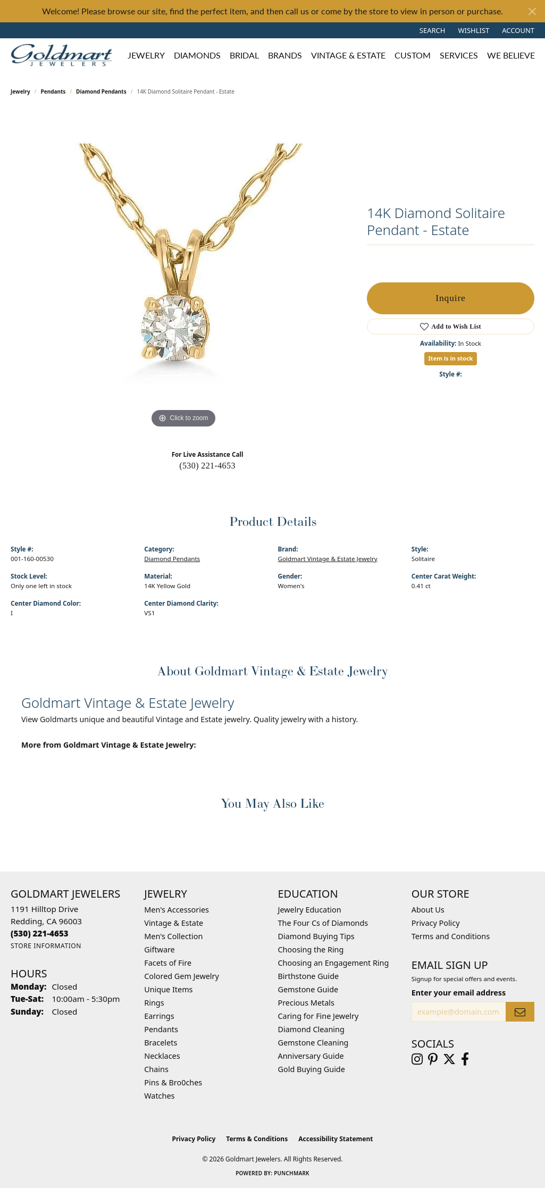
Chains (156, 1069)
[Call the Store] (40, 933)
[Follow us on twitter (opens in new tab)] (449, 1059)
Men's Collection (173, 936)
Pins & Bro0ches (173, 1082)
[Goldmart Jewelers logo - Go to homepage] (64, 55)
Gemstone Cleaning (313, 1043)
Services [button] (459, 55)
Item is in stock (451, 358)
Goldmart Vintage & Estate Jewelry (328, 559)
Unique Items (168, 989)
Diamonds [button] (197, 55)
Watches (159, 1096)
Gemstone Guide (308, 989)
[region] (183, 271)
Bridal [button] (244, 55)
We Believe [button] (511, 55)
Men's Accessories (176, 910)
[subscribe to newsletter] (520, 1012)
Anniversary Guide (311, 1056)
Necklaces (162, 1056)
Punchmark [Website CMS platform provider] (291, 1173)
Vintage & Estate (173, 923)
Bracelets (160, 1043)
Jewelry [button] (146, 55)
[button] (431, 30)
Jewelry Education (309, 910)
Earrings (159, 1016)
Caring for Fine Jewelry (318, 1016)
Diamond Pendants (101, 91)
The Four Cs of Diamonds (323, 923)
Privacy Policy (436, 923)
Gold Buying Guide (311, 1069)
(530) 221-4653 (207, 465)
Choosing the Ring (311, 949)
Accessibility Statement (335, 1138)
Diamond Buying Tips (316, 936)
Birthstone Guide (308, 976)
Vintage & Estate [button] (348, 55)
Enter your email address (459, 993)
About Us (428, 910)
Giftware (159, 949)
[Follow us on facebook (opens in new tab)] (465, 1059)
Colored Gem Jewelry (181, 976)
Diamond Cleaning (311, 1029)
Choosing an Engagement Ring (333, 963)
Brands (285, 55)
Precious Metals (306, 1003)
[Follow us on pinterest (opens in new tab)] (433, 1059)
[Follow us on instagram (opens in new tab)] (417, 1059)
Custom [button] (413, 55)
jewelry (20, 91)
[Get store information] (46, 945)
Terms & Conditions (257, 1138)
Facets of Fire (167, 963)
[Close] (532, 11)
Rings (154, 1003)
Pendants (53, 91)
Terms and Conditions (451, 936)
